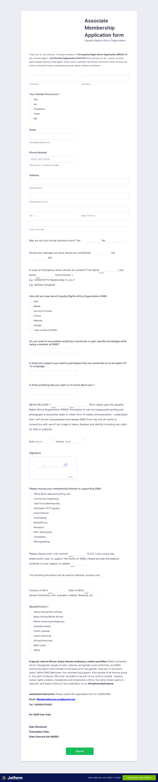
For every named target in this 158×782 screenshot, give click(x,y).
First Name (34, 84)
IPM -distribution (43, 532)
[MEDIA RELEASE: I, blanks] (60, 404)
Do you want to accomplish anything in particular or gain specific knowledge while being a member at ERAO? (78, 343)
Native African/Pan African (48, 611)
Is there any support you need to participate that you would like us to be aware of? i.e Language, (78, 365)
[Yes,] (38, 258)
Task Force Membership (47, 503)
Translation (40, 536)
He (35, 104)
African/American (43, 640)
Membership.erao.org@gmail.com (56, 699)
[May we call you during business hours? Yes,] (90, 240)
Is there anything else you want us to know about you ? (61, 384)
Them (37, 113)
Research (39, 527)
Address (34, 175)
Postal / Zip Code (36, 229)
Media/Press (40, 522)
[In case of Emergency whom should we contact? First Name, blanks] (108, 270)
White (37, 650)
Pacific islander (42, 631)
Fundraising (40, 517)
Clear (70, 477)
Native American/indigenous (49, 621)
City (31, 215)
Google (38, 325)
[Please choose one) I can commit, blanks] (78, 554)
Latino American (42, 635)
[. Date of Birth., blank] (93, 590)
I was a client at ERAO (45, 330)
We (35, 118)
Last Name (85, 84)
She (36, 99)
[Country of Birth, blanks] (57, 590)
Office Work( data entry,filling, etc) (52, 493)
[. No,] (114, 240)
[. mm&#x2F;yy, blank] (74, 441)
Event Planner (41, 513)
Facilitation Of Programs (47, 508)
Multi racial (40, 645)
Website (38, 320)
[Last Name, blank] (45, 275)
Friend (37, 315)
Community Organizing (46, 498)
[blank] (79, 404)
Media (37, 306)
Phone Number (38, 152)
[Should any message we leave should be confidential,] (101, 253)
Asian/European (42, 626)
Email (32, 129)
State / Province (88, 215)
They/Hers (39, 109)
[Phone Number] (53, 159)
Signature (35, 452)
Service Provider (43, 311)
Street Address (35, 188)
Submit (80, 751)
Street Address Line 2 (38, 202)
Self (36, 301)
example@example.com (39, 142)
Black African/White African (48, 616)
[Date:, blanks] (44, 441)
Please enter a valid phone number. (44, 165)
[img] (53, 465)
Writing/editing (42, 541)
